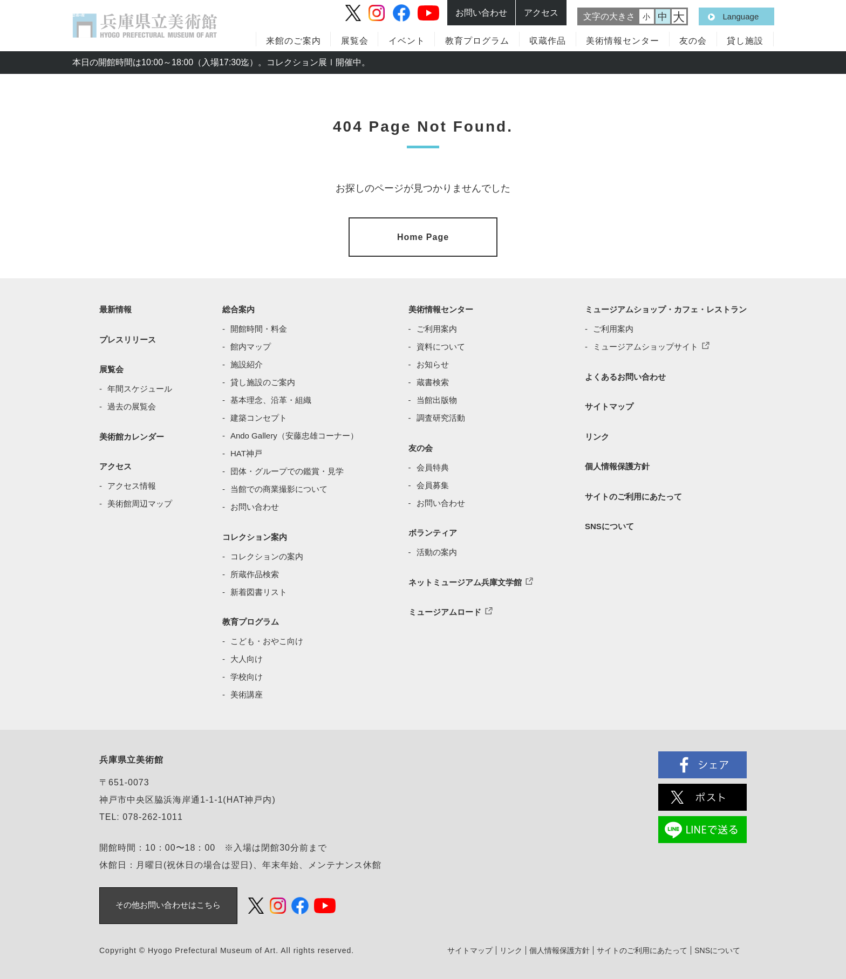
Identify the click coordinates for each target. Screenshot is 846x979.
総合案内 (238, 307)
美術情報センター (622, 40)
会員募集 (433, 482)
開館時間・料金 (258, 326)
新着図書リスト (258, 589)
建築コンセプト (258, 415)
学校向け (246, 674)
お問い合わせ (254, 504)
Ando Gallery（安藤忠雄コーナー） (294, 433)
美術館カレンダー (131, 434)
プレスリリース (127, 336)
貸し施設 (745, 40)
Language (741, 16)
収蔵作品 (547, 40)
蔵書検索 (433, 380)
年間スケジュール (139, 386)
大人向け (246, 656)
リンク (597, 434)
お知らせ (433, 362)
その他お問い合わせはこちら (168, 903)
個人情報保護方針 (617, 464)
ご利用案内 (437, 326)
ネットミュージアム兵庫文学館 (465, 579)
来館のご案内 (293, 40)
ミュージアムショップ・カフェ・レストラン (666, 307)
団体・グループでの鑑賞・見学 (287, 469)
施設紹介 (246, 362)
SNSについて (609, 524)
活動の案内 (437, 549)
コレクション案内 (254, 534)
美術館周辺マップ (139, 501)
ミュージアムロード (444, 609)
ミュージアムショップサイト (645, 344)
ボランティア (432, 530)
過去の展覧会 (131, 404)
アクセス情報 (131, 483)
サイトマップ (609, 404)
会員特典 (433, 464)
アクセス (115, 464)
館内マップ (250, 344)
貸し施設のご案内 (262, 380)
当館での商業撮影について (279, 486)
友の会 (693, 40)
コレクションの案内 (266, 553)
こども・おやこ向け (266, 638)
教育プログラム (250, 619)
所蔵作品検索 (254, 571)
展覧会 (355, 40)
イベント (406, 40)
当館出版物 (437, 397)
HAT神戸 (246, 451)
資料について (441, 344)
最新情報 (115, 307)
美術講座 (246, 692)
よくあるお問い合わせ (625, 374)
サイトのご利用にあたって (633, 493)
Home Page (423, 235)
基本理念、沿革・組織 (270, 397)
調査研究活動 (441, 415)
